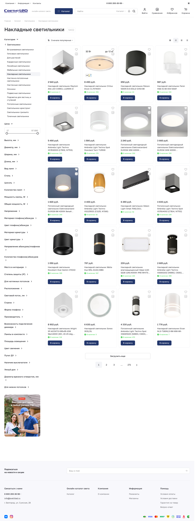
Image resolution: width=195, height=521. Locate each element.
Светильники (13, 44)
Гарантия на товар (169, 503)
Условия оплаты (167, 494)
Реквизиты (134, 494)
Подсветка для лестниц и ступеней (19, 98)
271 (129, 364)
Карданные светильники (19, 62)
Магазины (133, 498)
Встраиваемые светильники (20, 49)
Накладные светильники (19, 74)
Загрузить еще (117, 356)
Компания (103, 488)
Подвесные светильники (18, 93)
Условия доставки (168, 498)
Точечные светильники (18, 116)
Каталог (70, 494)
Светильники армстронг (18, 108)
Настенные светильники (18, 85)
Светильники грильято (18, 112)
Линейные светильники (18, 66)
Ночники (11, 89)
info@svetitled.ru (12, 498)
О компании (103, 494)
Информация (135, 488)
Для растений (13, 58)
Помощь (164, 488)
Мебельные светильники (18, 70)
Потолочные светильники (19, 104)
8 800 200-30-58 (114, 3)
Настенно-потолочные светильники (17, 79)
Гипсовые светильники (18, 53)
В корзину (55, 98)
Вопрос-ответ (166, 507)
